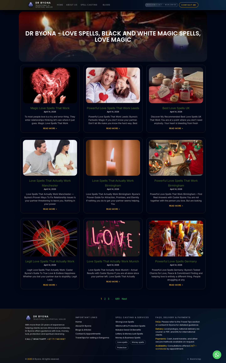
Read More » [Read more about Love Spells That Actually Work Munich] (113, 281)
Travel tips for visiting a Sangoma (92, 337)
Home (60, 4)
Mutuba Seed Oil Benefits (128, 329)
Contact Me (188, 5)
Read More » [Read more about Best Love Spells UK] (176, 128)
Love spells (122, 342)
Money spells (138, 342)
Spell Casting (89, 4)
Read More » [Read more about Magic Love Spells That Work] (50, 128)
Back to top (194, 359)
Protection (122, 347)
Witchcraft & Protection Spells (130, 326)
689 (117, 298)
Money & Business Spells (128, 337)
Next (124, 298)
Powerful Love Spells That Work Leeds (113, 108)
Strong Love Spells (125, 321)
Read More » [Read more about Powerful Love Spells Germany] (176, 284)
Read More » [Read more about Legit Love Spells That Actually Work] (50, 284)
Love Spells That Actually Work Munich (113, 261)
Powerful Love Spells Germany (176, 261)
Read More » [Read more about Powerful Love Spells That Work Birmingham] (176, 205)
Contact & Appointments (88, 333)
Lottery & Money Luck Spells (129, 333)
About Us (71, 4)
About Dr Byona (83, 326)
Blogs (106, 4)
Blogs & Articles (83, 329)
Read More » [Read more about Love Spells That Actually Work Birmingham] (113, 209)
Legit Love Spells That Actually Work (49, 261)
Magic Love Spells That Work (50, 108)
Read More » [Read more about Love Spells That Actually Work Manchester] (50, 209)
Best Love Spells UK (176, 108)
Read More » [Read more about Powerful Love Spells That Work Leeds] (113, 128)
